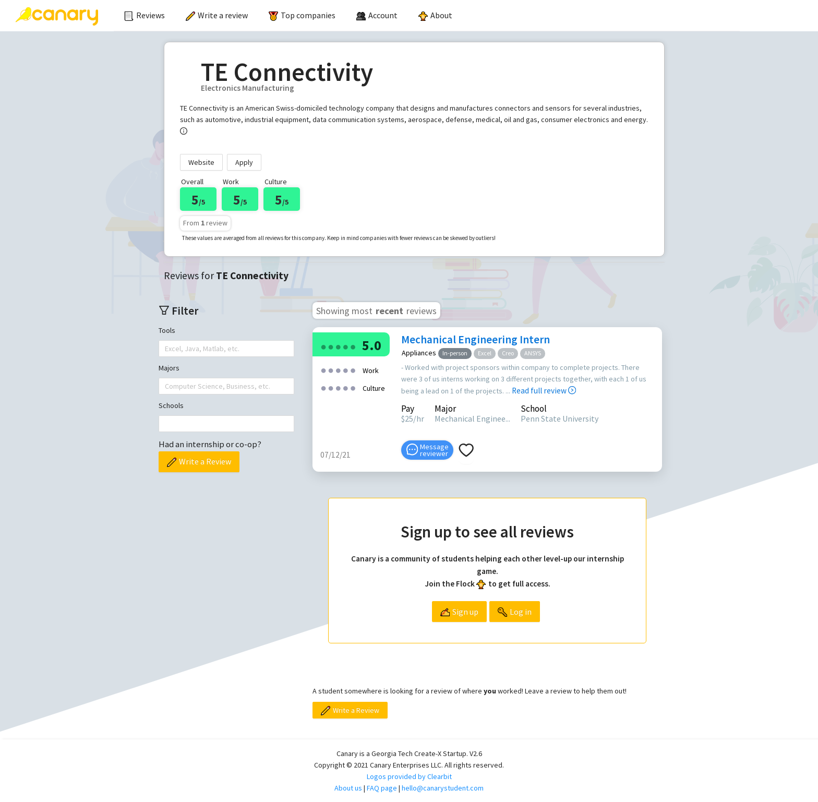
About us (348, 788)
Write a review (217, 15)
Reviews (144, 15)
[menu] (427, 15)
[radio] (323, 346)
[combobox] (166, 348)
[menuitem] (144, 15)
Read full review (544, 391)
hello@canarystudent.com (443, 788)
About (435, 15)
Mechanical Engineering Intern (475, 339)
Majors (169, 368)
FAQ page (382, 788)
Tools (167, 330)
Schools (171, 405)
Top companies (302, 15)
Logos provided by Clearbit (409, 776)
